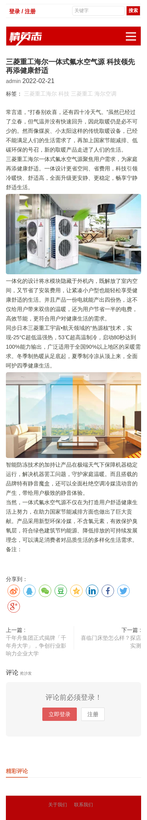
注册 (92, 714)
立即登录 (60, 714)
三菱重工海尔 (40, 94)
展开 (133, 32)
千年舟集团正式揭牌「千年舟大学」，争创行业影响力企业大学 (36, 646)
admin (14, 81)
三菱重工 (82, 94)
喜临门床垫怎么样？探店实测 (111, 642)
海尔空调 (105, 94)
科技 (63, 94)
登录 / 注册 (22, 11)
